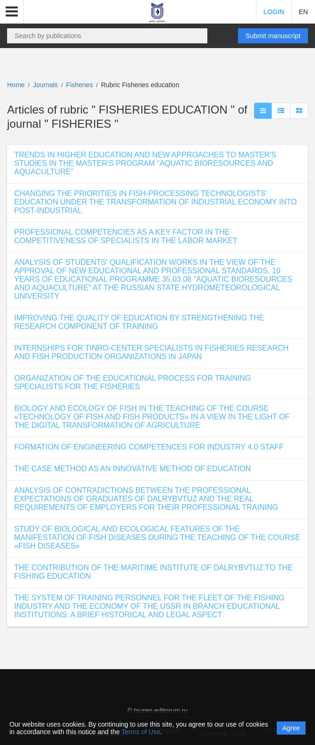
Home (16, 85)
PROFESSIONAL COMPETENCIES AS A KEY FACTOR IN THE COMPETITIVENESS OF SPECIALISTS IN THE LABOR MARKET (126, 236)
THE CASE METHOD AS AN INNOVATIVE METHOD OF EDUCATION (132, 469)
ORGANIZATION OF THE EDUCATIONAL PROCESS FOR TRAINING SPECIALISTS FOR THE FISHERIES (132, 382)
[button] (12, 12)
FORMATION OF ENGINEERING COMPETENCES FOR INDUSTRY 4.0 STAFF (148, 447)
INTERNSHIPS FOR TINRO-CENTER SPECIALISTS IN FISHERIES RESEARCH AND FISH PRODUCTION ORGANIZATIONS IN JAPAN (151, 352)
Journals (45, 85)
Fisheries (80, 85)
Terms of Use (140, 732)
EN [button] (303, 12)
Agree (291, 728)
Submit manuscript (273, 36)
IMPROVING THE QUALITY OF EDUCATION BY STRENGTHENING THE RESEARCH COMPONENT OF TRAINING (139, 322)
